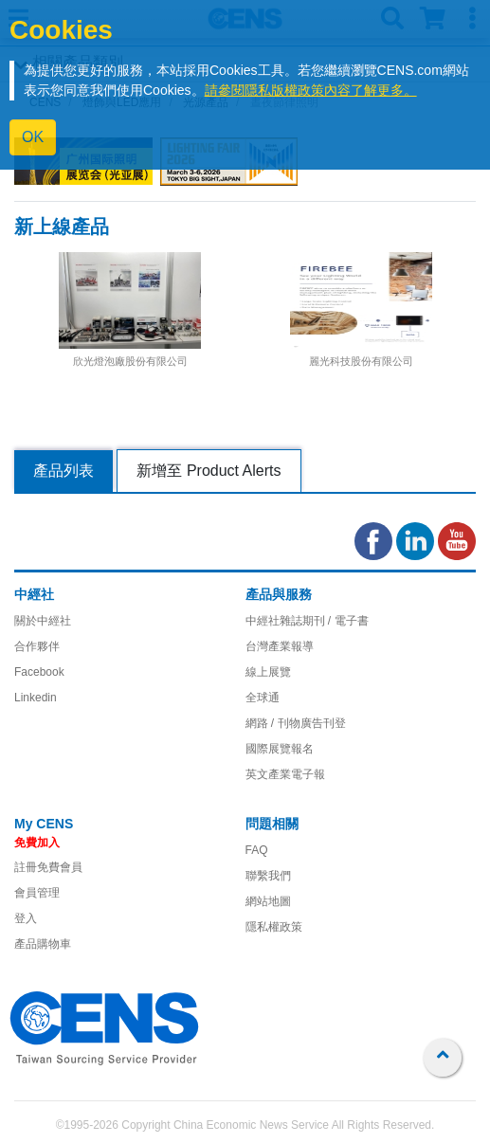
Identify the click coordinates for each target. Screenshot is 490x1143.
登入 (25, 918)
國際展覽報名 (279, 748)
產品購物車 (42, 944)
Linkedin (35, 697)
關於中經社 (42, 620)
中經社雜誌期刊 (285, 620)
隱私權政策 (273, 927)
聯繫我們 (268, 875)
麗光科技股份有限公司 (361, 361)
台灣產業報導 (279, 646)
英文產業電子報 (285, 774)
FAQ (256, 850)
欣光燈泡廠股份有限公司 (130, 361)
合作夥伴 (37, 646)
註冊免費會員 (48, 867)
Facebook (39, 672)
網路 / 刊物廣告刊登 (295, 723)
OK (33, 137)
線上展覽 (268, 672)
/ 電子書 (347, 620)
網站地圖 (268, 901)
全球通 (262, 697)
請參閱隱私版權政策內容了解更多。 (311, 90)
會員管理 (37, 892)
